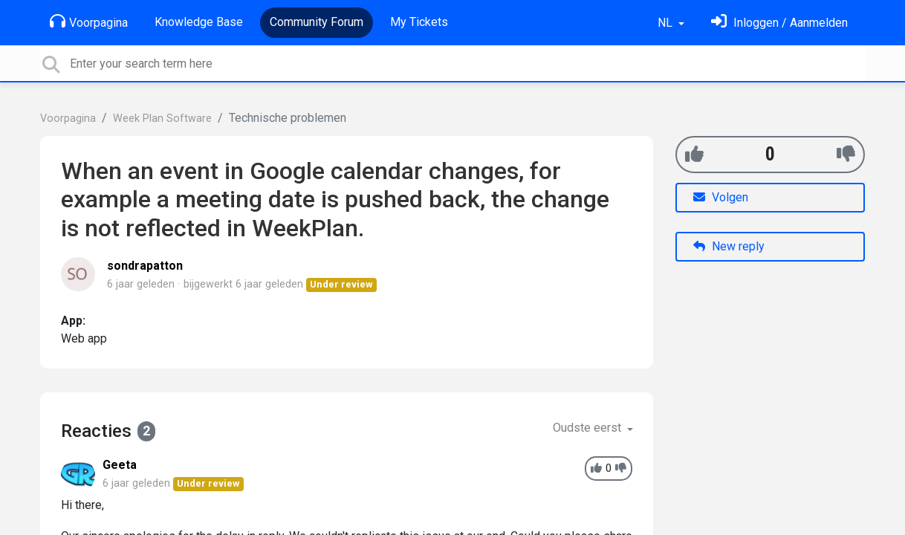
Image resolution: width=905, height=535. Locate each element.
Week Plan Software (162, 118)
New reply (729, 246)
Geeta (120, 465)
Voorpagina (89, 21)
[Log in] (779, 22)
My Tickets (419, 22)
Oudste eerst (588, 428)
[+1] (694, 154)
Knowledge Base (199, 22)
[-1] (846, 154)
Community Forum (316, 22)
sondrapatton (145, 266)
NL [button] (666, 23)
